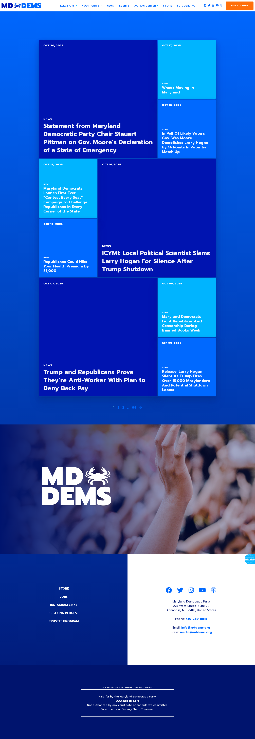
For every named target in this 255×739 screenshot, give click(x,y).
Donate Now (239, 5)
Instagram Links (64, 604)
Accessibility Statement (117, 689)
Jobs (64, 596)
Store (64, 588)
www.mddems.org (127, 703)
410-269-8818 (197, 619)
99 (134, 407)
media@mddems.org (196, 633)
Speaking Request (63, 612)
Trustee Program (64, 620)
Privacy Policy (144, 689)
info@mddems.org (195, 629)
